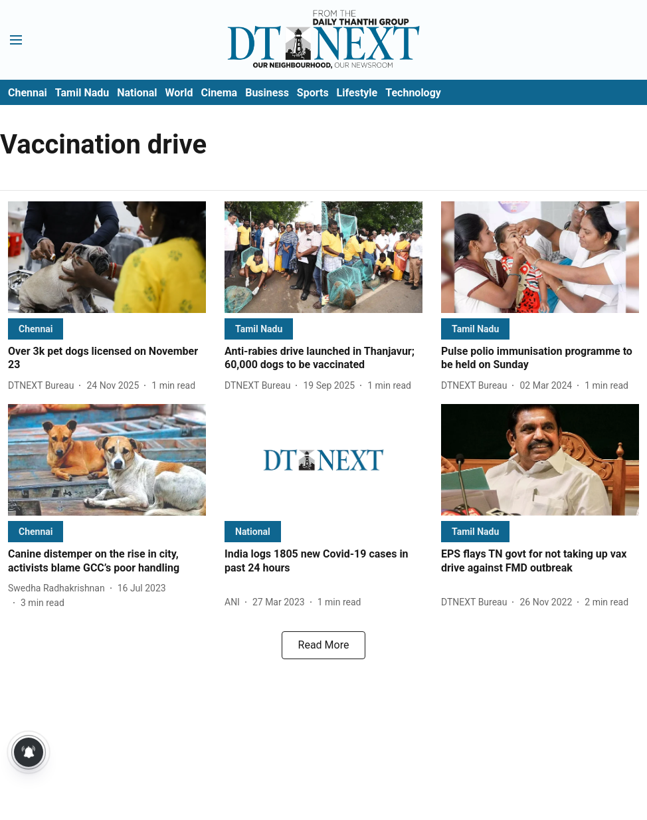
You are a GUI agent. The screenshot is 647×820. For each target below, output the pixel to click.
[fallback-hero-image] (107, 257)
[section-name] (35, 328)
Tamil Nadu (82, 92)
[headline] (107, 359)
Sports (313, 92)
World (179, 92)
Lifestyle (357, 92)
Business (267, 92)
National (137, 92)
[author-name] (43, 386)
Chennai (27, 92)
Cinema (219, 92)
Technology (413, 92)
